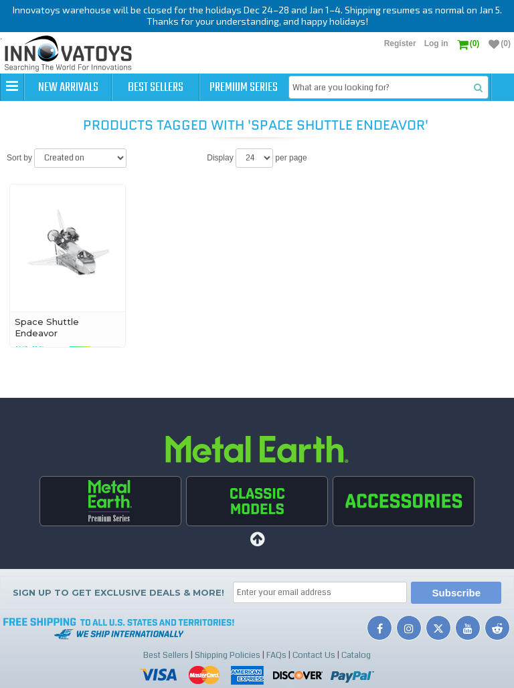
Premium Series (243, 88)
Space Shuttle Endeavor (47, 327)
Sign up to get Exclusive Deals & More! (118, 592)
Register (400, 43)
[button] (12, 87)
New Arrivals (68, 88)
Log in (436, 43)
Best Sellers (155, 88)
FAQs (276, 655)
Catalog (356, 655)
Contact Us (313, 655)
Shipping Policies (227, 655)
